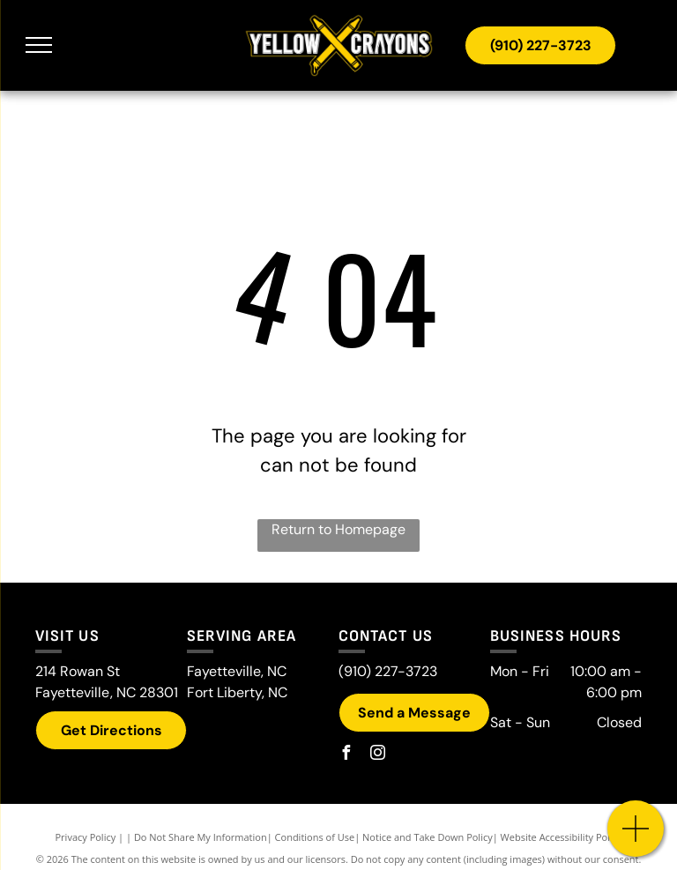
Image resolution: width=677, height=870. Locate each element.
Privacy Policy (86, 837)
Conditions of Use (315, 837)
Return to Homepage (338, 529)
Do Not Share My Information (200, 837)
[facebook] (345, 755)
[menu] (39, 45)
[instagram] (377, 755)
